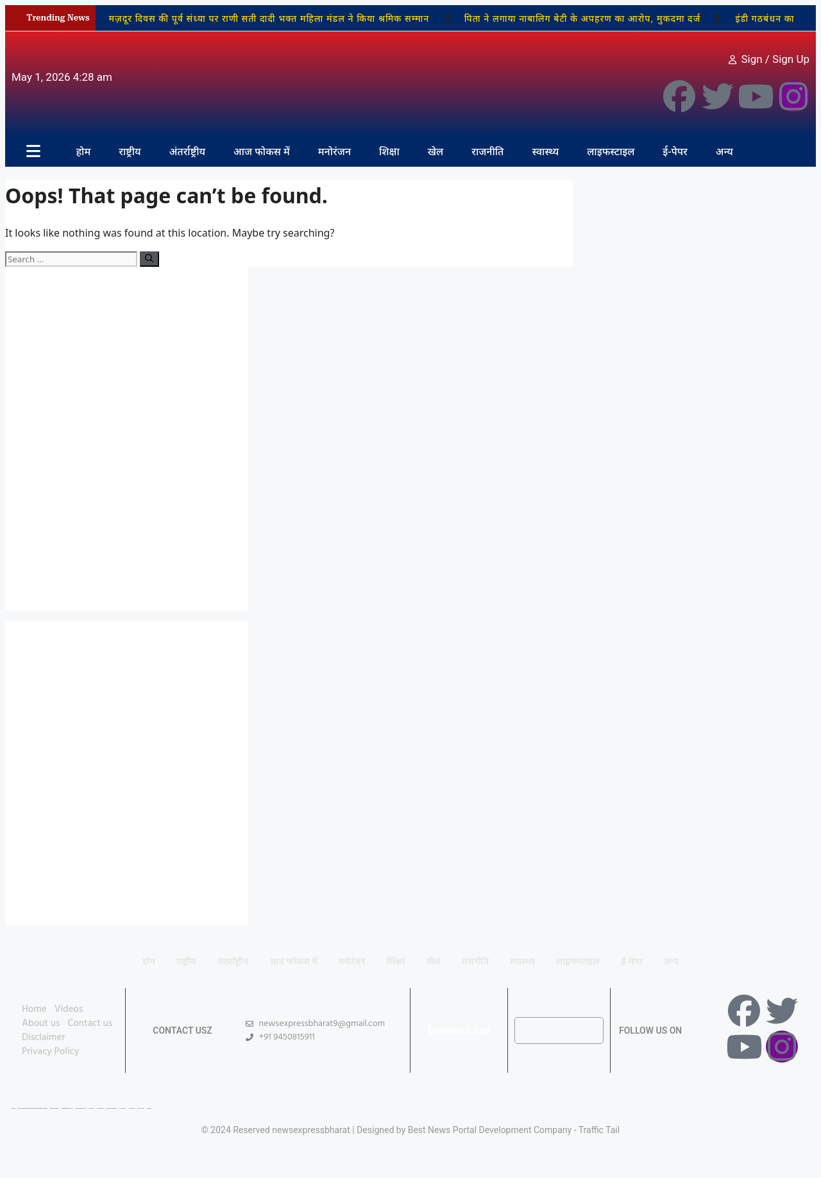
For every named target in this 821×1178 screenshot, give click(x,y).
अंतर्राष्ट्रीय (187, 151)
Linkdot (149, 1108)
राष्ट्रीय (129, 151)
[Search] (149, 259)
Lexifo (13, 1108)
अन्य (724, 151)
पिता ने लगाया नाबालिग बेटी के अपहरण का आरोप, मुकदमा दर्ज (582, 18)
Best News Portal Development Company (490, 1130)
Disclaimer (43, 1038)
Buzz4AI (91, 1108)
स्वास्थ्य (545, 151)
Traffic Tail (599, 1130)
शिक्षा (389, 151)
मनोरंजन (334, 151)
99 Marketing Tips (81, 1108)
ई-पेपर (675, 151)
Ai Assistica (122, 1108)
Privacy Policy (50, 1052)
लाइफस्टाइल (610, 151)
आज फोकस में (261, 151)
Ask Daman (131, 1108)
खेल (436, 151)
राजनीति (487, 151)
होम (83, 151)
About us (41, 1023)
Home (34, 1009)
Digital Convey (54, 1108)
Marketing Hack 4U (67, 1108)
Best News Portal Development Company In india (32, 1108)
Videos (69, 1009)
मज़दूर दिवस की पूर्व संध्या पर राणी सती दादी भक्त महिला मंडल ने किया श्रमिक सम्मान (268, 18)
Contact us (89, 1023)
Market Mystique (111, 1108)
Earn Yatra (141, 1108)
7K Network (99, 1108)
